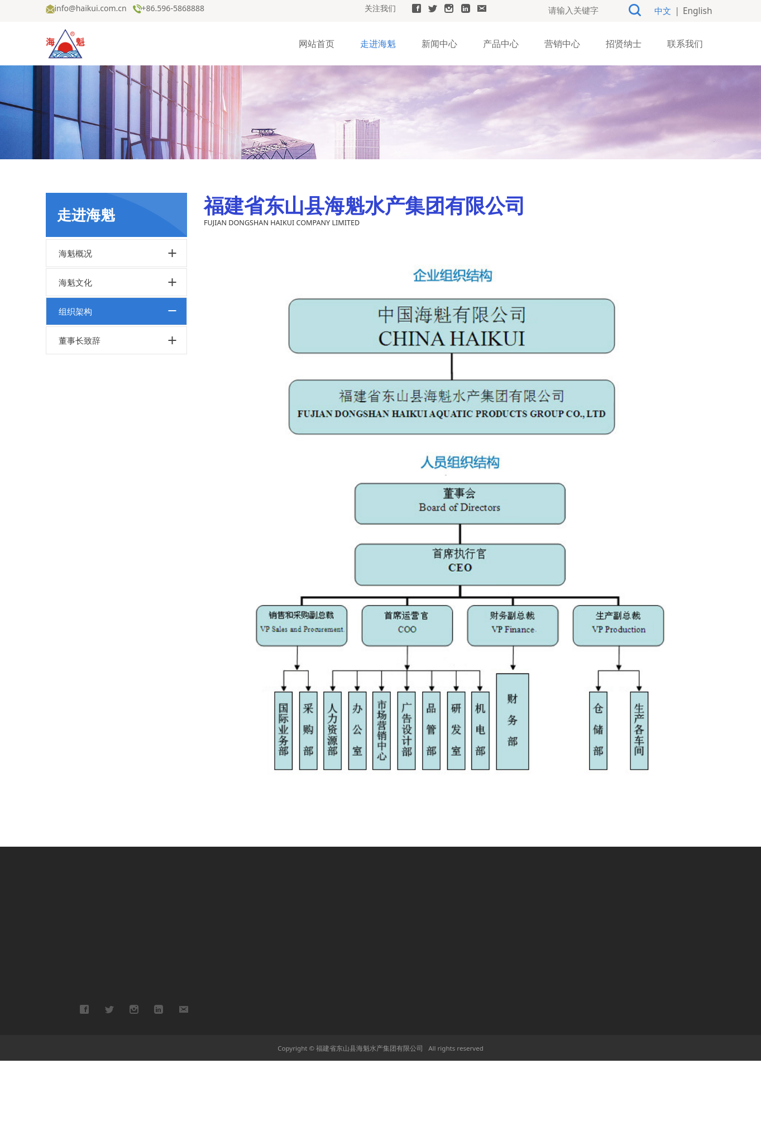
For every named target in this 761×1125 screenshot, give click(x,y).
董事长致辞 (79, 404)
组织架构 (75, 375)
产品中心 (501, 42)
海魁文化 (75, 346)
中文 (666, 10)
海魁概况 (75, 317)
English (699, 10)
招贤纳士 (624, 42)
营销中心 (562, 42)
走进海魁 (378, 42)
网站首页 (316, 42)
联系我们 (685, 42)
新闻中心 (439, 42)
